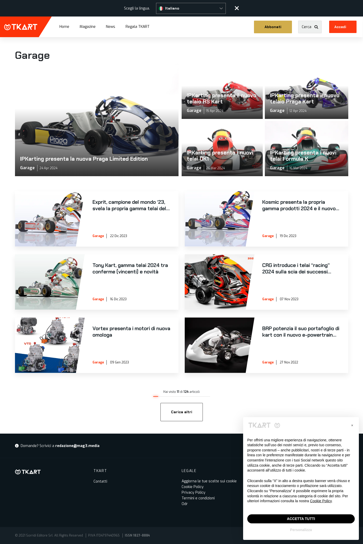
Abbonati (273, 27)
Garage (98, 236)
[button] (191, 8)
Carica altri (181, 412)
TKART (21, 27)
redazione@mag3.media (77, 445)
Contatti (100, 481)
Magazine (88, 26)
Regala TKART (138, 26)
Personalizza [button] (301, 530)
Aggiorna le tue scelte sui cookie (209, 481)
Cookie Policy (193, 486)
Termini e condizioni (198, 498)
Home (64, 26)
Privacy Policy (193, 492)
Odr (185, 503)
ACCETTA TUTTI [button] (301, 519)
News (110, 26)
